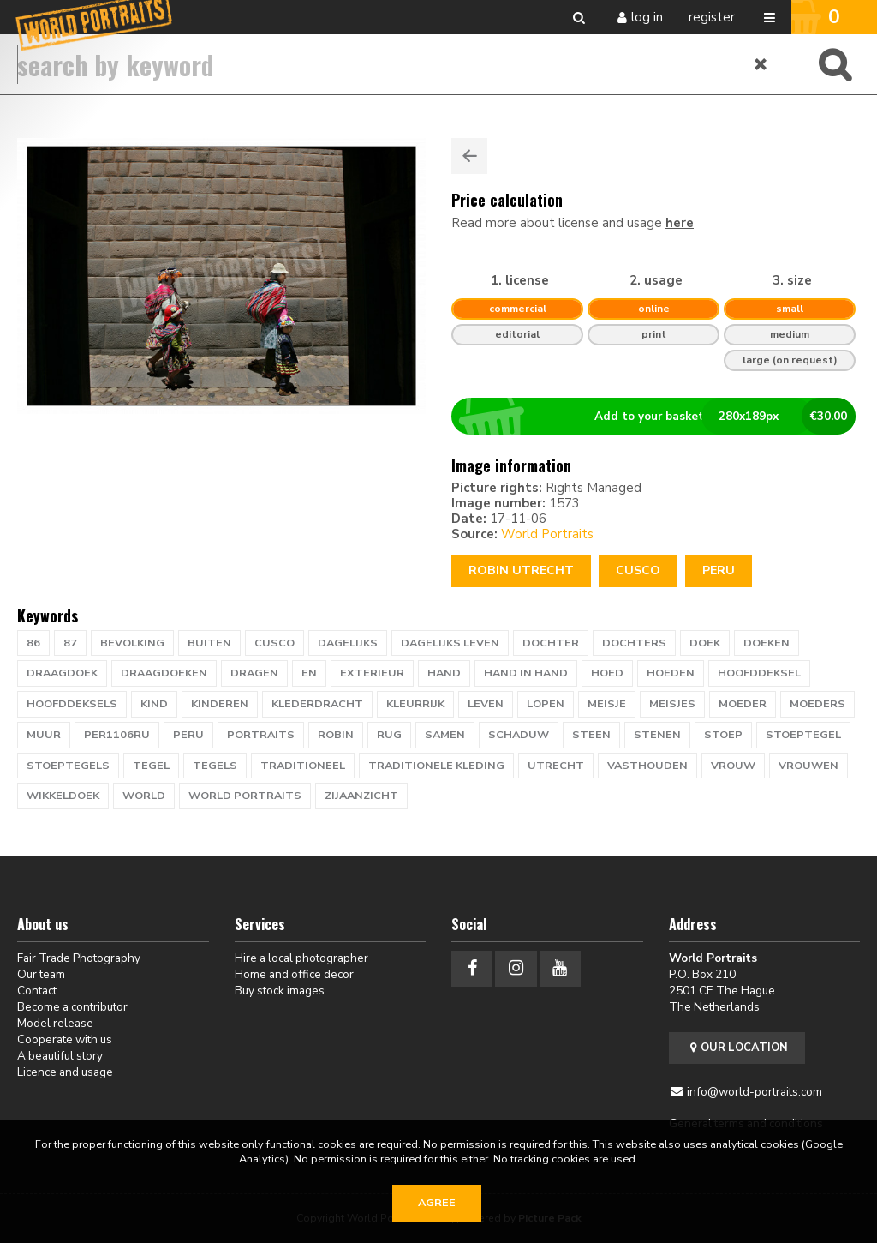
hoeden (671, 673)
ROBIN (336, 734)
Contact (37, 990)
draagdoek (62, 673)
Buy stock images (280, 990)
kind (154, 704)
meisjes (672, 704)
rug (389, 734)
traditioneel (302, 765)
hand (444, 673)
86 (33, 643)
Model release (55, 1023)
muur (44, 734)
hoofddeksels (72, 704)
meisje (607, 704)
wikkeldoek (63, 795)
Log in (647, 17)
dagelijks (348, 643)
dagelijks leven (450, 643)
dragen (254, 673)
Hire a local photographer (301, 958)
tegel (151, 765)
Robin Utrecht (521, 570)
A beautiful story (60, 1056)
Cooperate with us (64, 1039)
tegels (215, 765)
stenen (657, 734)
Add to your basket (661, 416)
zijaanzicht (361, 795)
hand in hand (526, 673)
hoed (607, 673)
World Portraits (547, 534)
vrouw (733, 765)
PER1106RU (117, 734)
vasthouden (647, 765)
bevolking (132, 643)
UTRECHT (556, 765)
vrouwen (808, 765)
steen (591, 734)
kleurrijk (415, 704)
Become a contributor (72, 1007)
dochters (634, 643)
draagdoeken (164, 673)
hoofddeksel (759, 673)
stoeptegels (68, 765)
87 (70, 643)
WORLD (143, 795)
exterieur (372, 673)
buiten (209, 643)
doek (704, 643)
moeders (817, 704)
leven (486, 704)
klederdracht (317, 704)
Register (712, 17)
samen (445, 734)
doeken (766, 643)
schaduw (518, 734)
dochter (550, 643)
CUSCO (638, 570)
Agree (437, 1202)
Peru (718, 570)
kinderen (219, 704)
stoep (723, 734)
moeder (743, 704)
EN (309, 673)
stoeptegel (803, 734)
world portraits (244, 795)
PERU (188, 734)
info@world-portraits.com (754, 1092)
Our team (41, 974)
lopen (545, 704)
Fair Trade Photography (78, 958)
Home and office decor (294, 974)
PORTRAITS (261, 734)
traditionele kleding (436, 765)
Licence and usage (65, 1072)
